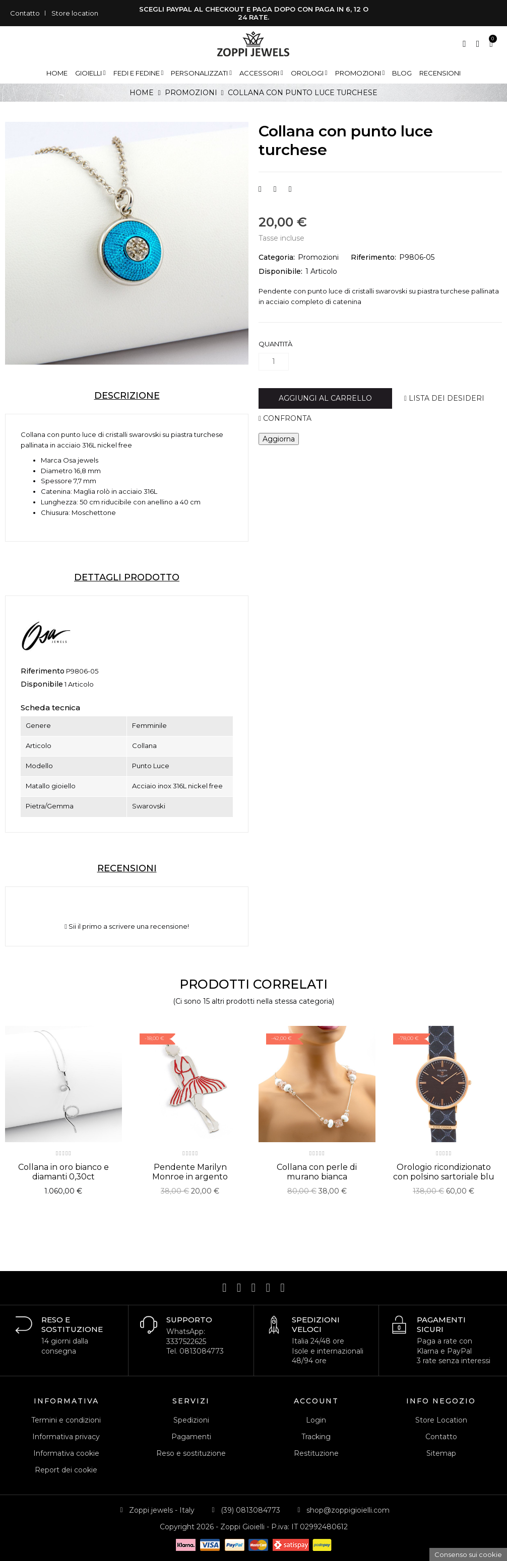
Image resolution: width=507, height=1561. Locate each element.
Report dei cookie (66, 1469)
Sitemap (441, 1453)
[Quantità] (274, 361)
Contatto (25, 13)
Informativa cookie (66, 1453)
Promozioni (318, 257)
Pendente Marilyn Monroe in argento (190, 1171)
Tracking (316, 1436)
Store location (74, 13)
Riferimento (43, 671)
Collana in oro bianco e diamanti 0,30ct (63, 1171)
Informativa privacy (66, 1436)
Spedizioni (191, 1420)
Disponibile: (280, 271)
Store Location (441, 1420)
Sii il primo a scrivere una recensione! (127, 926)
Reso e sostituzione (191, 1453)
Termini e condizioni (66, 1420)
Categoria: (277, 257)
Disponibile (42, 684)
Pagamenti (191, 1436)
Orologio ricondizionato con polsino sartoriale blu (443, 1171)
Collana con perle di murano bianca (317, 1171)
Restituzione (316, 1453)
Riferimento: (373, 257)
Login (316, 1420)
